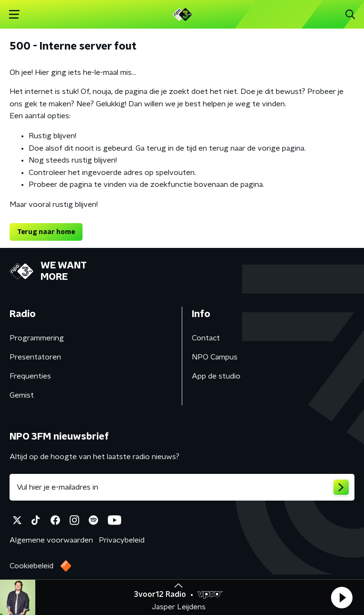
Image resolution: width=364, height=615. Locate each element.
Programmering (37, 338)
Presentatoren (35, 357)
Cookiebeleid (31, 566)
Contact (206, 338)
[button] (341, 597)
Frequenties (30, 376)
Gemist (22, 395)
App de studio (216, 376)
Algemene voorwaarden (51, 540)
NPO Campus (215, 357)
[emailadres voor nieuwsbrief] (182, 487)
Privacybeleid (122, 540)
